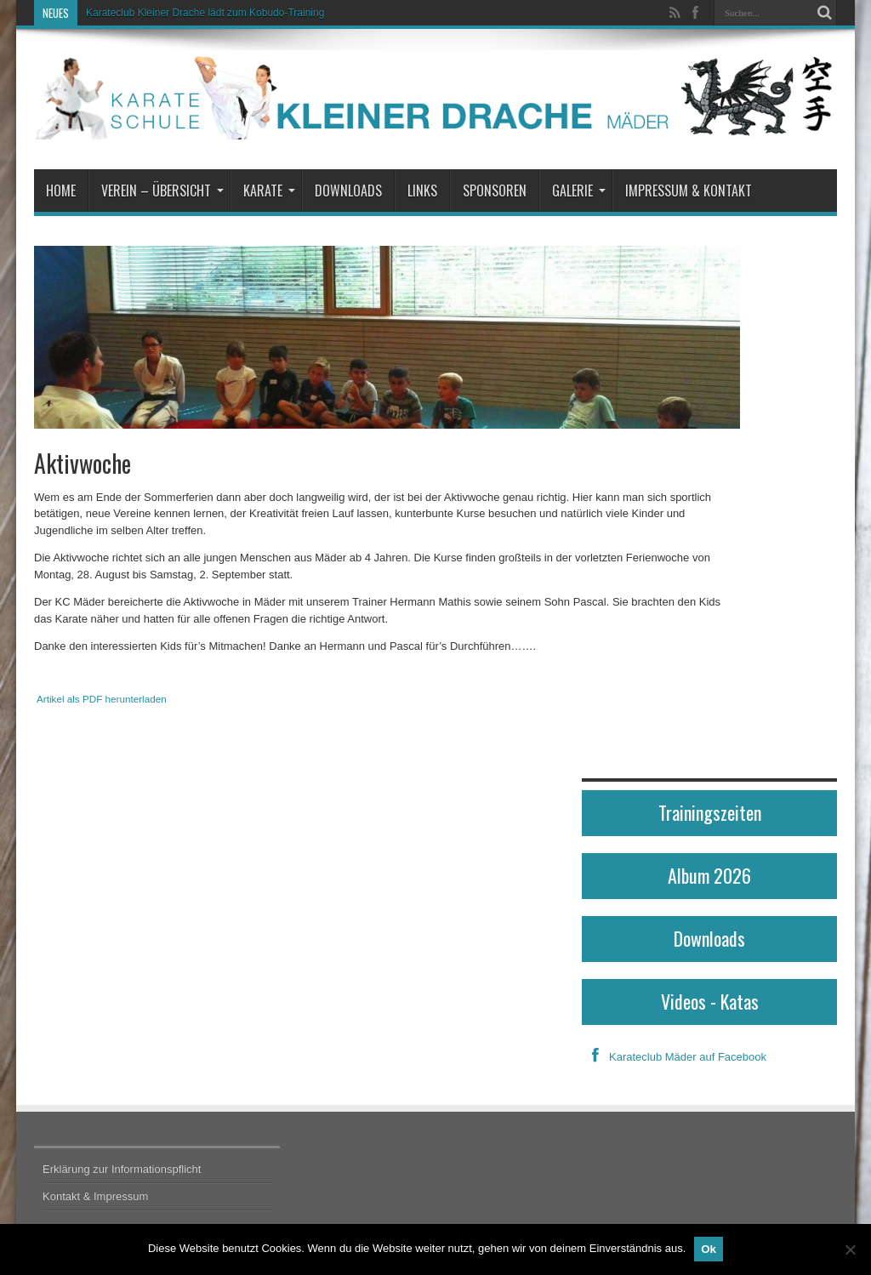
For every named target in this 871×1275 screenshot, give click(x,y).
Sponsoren (495, 190)
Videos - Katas (710, 1001)
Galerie (579, 190)
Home (61, 190)
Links (422, 190)
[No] (849, 1249)
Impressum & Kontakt (688, 190)
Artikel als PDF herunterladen (102, 698)
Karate (269, 190)
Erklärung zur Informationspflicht (122, 1169)
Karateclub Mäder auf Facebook (674, 1056)
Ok (708, 1249)
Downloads (348, 190)
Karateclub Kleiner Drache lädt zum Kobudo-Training (205, 13)
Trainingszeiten (709, 812)
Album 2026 (709, 875)
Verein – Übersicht (162, 190)
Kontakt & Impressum (95, 1196)
